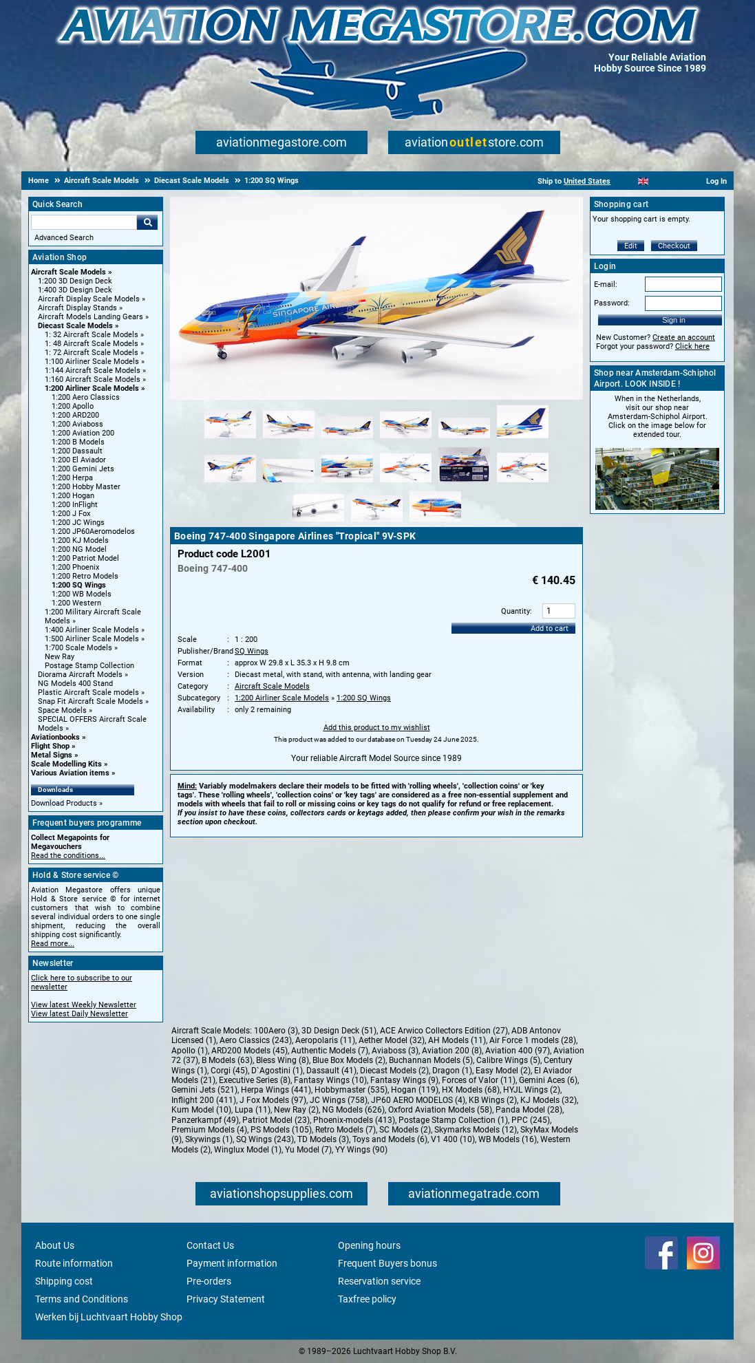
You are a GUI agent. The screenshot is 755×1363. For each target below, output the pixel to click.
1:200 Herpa (72, 477)
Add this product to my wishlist (376, 727)
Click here (692, 346)
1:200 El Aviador (79, 459)
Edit (630, 246)
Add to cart (549, 628)
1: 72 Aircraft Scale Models (91, 352)
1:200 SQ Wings (79, 585)
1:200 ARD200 (75, 415)
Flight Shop (50, 746)
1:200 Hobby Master (86, 486)
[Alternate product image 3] (347, 439)
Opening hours (369, 1245)
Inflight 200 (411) (203, 1100)
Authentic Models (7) (329, 1050)
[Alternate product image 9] (347, 483)
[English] (643, 181)
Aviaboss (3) (395, 1050)
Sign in (673, 320)
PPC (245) (530, 1120)
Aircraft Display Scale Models (89, 298)
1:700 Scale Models (78, 647)
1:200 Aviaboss (77, 424)
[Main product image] (376, 397)
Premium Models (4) (209, 1130)
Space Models (62, 710)
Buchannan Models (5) (431, 1060)
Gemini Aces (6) (548, 1080)
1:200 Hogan (73, 495)
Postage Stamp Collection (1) (453, 1120)
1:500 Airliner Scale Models (92, 638)
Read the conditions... (68, 855)
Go (147, 222)
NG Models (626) (353, 1110)
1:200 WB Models (81, 594)
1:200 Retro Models (85, 576)
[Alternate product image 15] (435, 522)
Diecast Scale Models (75, 325)
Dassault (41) (331, 1070)
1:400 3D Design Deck (75, 290)
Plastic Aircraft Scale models (88, 692)
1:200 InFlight (75, 504)
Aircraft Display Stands (77, 307)
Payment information (232, 1263)
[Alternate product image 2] (288, 439)
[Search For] (84, 222)
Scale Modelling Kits (66, 764)
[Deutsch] (677, 181)
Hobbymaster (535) (351, 1090)
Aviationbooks (55, 737)
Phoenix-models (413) (354, 1120)
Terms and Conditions (81, 1299)
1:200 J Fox (71, 513)
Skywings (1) (209, 1139)
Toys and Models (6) (389, 1139)
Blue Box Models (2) (348, 1060)
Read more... (52, 943)
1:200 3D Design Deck (75, 281)
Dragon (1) (452, 1070)
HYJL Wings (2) (531, 1090)
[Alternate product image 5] (464, 439)
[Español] (660, 181)
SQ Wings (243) (265, 1139)
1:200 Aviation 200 (83, 433)
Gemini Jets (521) (204, 1090)
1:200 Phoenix (75, 567)
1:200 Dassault (77, 451)
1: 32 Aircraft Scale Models (91, 334)
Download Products (64, 803)
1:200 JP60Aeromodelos (93, 531)
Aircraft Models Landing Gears (90, 316)
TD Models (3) (323, 1139)
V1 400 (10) (453, 1139)
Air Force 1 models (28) (532, 1040)
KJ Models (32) (548, 1100)
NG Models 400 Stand (75, 683)
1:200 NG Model (79, 549)
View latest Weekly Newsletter (83, 1004)
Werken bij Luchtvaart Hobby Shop (108, 1316)
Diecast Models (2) (394, 1070)
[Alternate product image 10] (405, 483)
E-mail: (605, 284)
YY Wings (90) (361, 1150)
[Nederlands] (626, 181)
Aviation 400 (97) (517, 1050)
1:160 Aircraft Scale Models (92, 379)
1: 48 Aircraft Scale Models (91, 343)
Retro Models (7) (345, 1130)
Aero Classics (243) (256, 1040)
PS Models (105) (281, 1130)
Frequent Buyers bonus (387, 1263)
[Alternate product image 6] (522, 439)
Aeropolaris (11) (325, 1040)
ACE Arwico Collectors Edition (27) (444, 1030)
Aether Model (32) (392, 1040)
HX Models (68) (471, 1090)
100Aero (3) (276, 1030)
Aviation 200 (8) (452, 1050)
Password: (612, 303)
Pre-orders (209, 1281)
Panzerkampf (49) (205, 1120)
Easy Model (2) (503, 1070)
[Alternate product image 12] (522, 483)
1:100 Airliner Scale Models (92, 361)
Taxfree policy (367, 1299)
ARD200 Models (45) (249, 1050)
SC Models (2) (405, 1130)
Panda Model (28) (529, 1110)
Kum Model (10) (201, 1110)
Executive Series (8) (254, 1080)
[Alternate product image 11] (464, 483)
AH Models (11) (457, 1040)
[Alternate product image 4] (405, 439)
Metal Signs (51, 755)
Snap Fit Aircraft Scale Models (90, 701)
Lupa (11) (252, 1110)
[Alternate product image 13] (318, 522)
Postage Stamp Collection (89, 665)
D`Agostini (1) (277, 1070)
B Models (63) (227, 1060)
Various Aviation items (70, 773)
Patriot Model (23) (276, 1120)
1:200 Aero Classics (86, 397)
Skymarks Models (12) (475, 1130)
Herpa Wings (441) (276, 1090)
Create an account (683, 337)
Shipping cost (64, 1281)
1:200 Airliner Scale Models (92, 388)
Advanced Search (64, 237)
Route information (74, 1263)
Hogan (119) (414, 1090)
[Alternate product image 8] (288, 483)
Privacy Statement (226, 1299)
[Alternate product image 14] (377, 522)
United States (587, 181)
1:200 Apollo (73, 406)
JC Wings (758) (339, 1100)
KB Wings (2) (493, 1100)
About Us (54, 1245)
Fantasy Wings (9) (404, 1080)
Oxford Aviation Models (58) (440, 1110)
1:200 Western (76, 603)
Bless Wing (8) (282, 1060)
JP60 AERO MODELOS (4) (418, 1100)
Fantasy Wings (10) (330, 1080)
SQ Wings (251, 651)
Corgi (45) (229, 1070)
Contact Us (210, 1245)
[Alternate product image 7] (230, 483)
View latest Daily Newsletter (79, 1013)
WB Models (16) (507, 1139)
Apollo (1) (189, 1050)
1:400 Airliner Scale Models (92, 629)
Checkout (674, 246)
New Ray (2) (296, 1110)
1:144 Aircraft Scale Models (92, 370)
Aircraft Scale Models (68, 272)
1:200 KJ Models (80, 540)
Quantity (515, 611)
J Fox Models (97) (273, 1100)
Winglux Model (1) (247, 1150)
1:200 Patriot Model (85, 558)
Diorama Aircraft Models (80, 674)
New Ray (59, 656)
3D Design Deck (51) (338, 1030)
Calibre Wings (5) (508, 1060)
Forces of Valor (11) (478, 1080)
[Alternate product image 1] (230, 439)
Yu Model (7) (308, 1150)
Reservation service (379, 1281)
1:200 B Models (78, 442)
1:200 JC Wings (78, 522)
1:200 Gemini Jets (83, 468)
